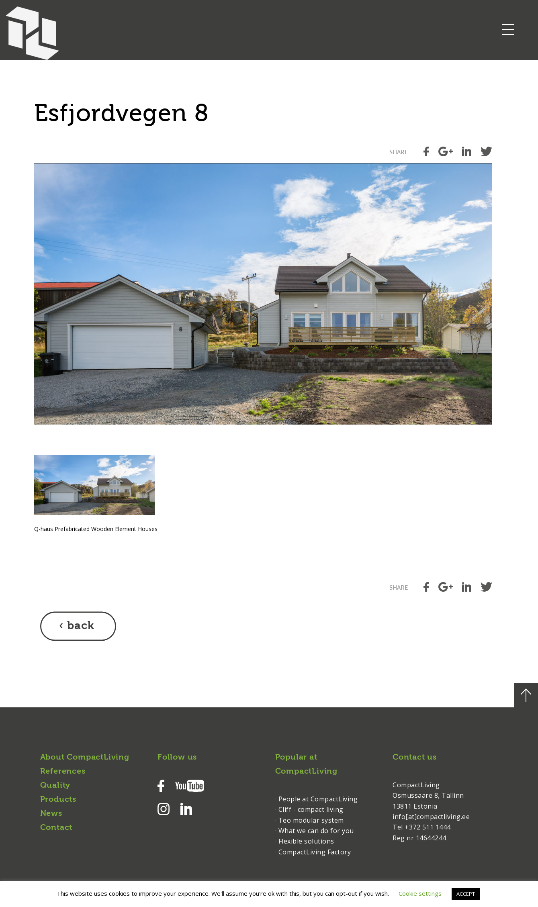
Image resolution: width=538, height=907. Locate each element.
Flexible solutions (306, 841)
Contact (56, 828)
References (63, 772)
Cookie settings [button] (420, 893)
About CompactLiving (84, 758)
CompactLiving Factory (314, 852)
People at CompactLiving (318, 799)
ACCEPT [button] (465, 893)
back (80, 626)
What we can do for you (316, 830)
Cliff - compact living (311, 809)
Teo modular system (311, 820)
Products (58, 800)
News (51, 814)
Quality (55, 786)
